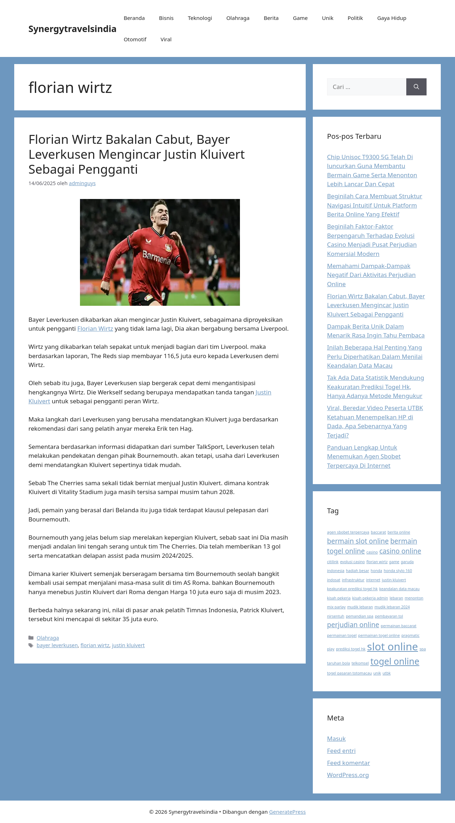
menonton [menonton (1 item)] (414, 598)
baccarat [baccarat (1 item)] (378, 532)
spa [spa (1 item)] (422, 648)
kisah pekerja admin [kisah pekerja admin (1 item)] (370, 598)
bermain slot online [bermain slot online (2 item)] (358, 541)
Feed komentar (348, 763)
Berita (271, 17)
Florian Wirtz (95, 328)
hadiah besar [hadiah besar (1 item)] (357, 570)
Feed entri (341, 750)
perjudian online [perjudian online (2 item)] (353, 624)
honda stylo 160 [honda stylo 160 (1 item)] (398, 570)
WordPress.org (348, 775)
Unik (327, 17)
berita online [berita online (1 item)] (398, 532)
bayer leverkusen (57, 645)
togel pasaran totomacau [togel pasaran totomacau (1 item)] (349, 673)
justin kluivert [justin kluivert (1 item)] (394, 579)
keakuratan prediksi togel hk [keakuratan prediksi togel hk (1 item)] (352, 588)
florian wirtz (95, 645)
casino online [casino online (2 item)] (400, 551)
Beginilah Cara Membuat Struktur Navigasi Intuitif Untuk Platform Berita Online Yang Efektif (374, 205)
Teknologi (200, 17)
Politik (355, 17)
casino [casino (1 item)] (372, 552)
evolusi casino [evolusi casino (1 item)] (352, 561)
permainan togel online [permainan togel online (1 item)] (379, 635)
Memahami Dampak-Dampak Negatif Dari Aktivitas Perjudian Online (371, 275)
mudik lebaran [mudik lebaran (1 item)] (360, 606)
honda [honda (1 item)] (376, 570)
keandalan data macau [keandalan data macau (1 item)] (399, 588)
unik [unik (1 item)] (377, 673)
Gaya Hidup (391, 17)
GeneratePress (287, 811)
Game (300, 17)
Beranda (134, 17)
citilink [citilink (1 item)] (332, 561)
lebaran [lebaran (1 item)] (396, 598)
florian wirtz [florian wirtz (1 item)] (377, 561)
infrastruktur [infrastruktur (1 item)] (353, 579)
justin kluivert (128, 645)
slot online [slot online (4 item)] (392, 646)
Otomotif (135, 39)
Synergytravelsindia (72, 28)
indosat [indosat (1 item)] (333, 579)
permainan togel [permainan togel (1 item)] (342, 635)
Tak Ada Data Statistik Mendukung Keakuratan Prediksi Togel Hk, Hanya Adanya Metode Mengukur (375, 386)
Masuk (336, 738)
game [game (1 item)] (394, 561)
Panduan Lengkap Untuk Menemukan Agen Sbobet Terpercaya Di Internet (364, 456)
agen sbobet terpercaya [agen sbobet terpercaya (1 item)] (348, 532)
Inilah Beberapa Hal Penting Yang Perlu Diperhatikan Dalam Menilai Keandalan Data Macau (375, 356)
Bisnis (166, 17)
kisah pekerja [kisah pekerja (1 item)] (338, 598)
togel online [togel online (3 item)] (394, 661)
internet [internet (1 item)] (373, 579)
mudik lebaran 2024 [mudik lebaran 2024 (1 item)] (392, 606)
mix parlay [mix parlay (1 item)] (336, 606)
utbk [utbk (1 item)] (386, 673)
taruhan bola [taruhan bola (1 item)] (338, 663)
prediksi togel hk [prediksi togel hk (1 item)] (350, 648)
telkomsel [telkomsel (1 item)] (360, 663)
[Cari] (416, 86)
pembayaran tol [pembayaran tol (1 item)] (389, 616)
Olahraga (238, 17)
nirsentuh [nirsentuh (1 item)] (335, 616)
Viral (166, 39)
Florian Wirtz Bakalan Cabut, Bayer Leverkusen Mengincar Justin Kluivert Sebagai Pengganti (136, 154)
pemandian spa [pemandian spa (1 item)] (359, 616)
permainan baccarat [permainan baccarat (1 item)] (398, 625)
